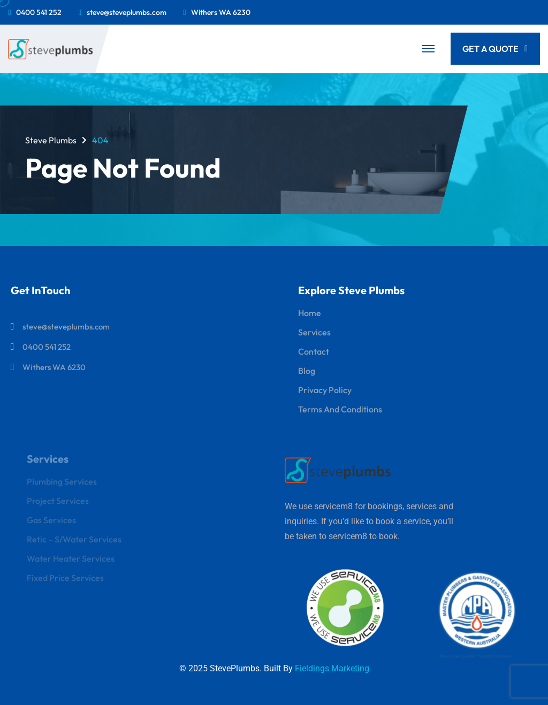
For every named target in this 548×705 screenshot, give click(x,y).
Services (314, 332)
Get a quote (495, 48)
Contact (313, 351)
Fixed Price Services (65, 581)
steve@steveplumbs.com (126, 12)
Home (309, 313)
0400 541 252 (39, 12)
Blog (306, 370)
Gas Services (51, 523)
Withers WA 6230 (220, 12)
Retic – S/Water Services (74, 542)
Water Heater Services (71, 561)
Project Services (58, 504)
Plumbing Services (62, 484)
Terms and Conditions (340, 409)
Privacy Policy (325, 390)
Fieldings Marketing (332, 668)
